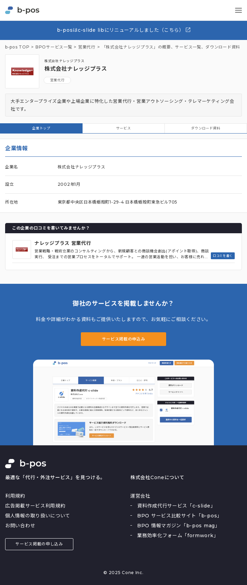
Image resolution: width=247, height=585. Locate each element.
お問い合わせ (20, 526)
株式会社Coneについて (157, 477)
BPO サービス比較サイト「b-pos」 (179, 516)
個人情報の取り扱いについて (37, 516)
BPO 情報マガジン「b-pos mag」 (178, 526)
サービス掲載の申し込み (39, 543)
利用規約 (15, 496)
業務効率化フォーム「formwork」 (177, 535)
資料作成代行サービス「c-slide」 (176, 506)
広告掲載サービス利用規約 (35, 506)
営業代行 (57, 80)
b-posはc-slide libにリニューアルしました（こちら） (124, 30)
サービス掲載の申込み (123, 339)
